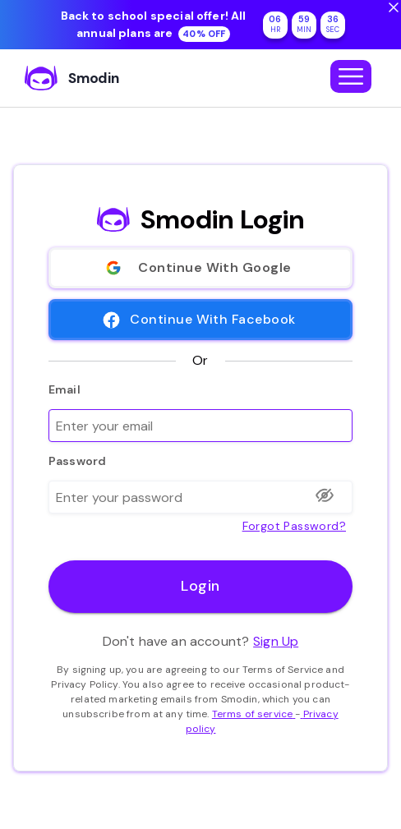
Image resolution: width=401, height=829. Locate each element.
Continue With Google (200, 268)
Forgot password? (294, 524)
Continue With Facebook (200, 320)
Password (77, 461)
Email (64, 389)
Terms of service (254, 714)
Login (200, 586)
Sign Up (275, 641)
